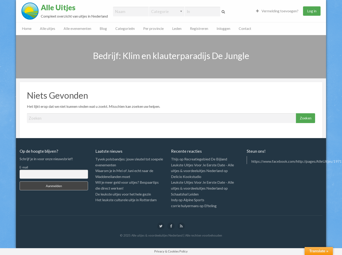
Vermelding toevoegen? (277, 11)
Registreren (199, 28)
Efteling (210, 205)
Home (26, 28)
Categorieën (125, 28)
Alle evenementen (77, 28)
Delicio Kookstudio (186, 176)
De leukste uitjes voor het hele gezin (123, 194)
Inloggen (223, 28)
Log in (311, 11)
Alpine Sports (193, 200)
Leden (176, 28)
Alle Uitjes (58, 7)
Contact (245, 28)
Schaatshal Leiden (185, 194)
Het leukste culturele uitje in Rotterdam (126, 200)
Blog (103, 28)
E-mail (24, 167)
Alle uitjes (47, 28)
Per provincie (153, 28)
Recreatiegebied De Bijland (205, 159)
